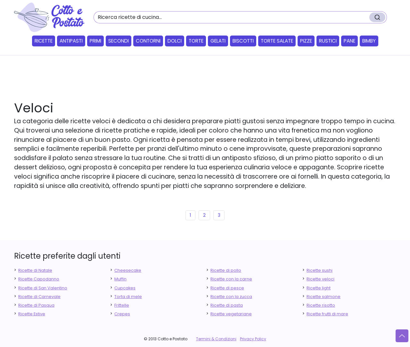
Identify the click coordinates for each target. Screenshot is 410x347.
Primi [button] (95, 40)
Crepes (122, 314)
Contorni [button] (148, 40)
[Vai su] (402, 335)
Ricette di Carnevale (39, 296)
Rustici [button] (328, 40)
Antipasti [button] (71, 40)
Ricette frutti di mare (327, 314)
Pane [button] (349, 40)
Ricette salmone (323, 296)
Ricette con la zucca (231, 296)
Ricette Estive (31, 314)
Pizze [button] (306, 40)
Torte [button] (196, 40)
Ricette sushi (319, 270)
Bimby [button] (369, 40)
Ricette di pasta (226, 305)
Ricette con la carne (231, 279)
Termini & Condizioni (216, 339)
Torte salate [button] (277, 40)
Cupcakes (124, 288)
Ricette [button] (44, 40)
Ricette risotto (321, 305)
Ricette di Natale (35, 270)
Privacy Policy (253, 339)
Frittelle (121, 305)
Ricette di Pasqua (36, 305)
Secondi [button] (118, 40)
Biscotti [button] (243, 40)
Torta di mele (128, 296)
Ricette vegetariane (231, 314)
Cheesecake (127, 270)
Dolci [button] (175, 40)
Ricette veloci (320, 279)
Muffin (120, 279)
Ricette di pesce (227, 288)
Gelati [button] (218, 40)
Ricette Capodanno (38, 279)
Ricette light (319, 288)
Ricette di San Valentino (42, 288)
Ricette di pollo (225, 270)
